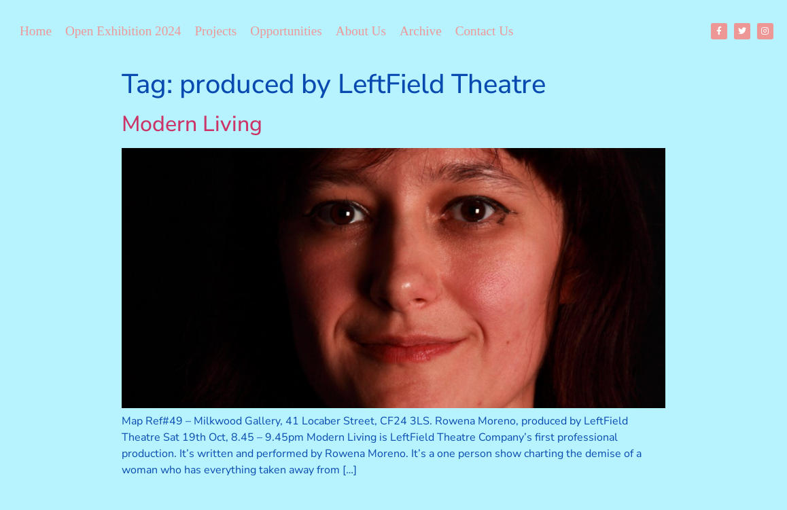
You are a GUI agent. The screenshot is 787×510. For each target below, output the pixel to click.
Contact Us (484, 31)
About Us (361, 31)
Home (36, 31)
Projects (215, 31)
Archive (421, 31)
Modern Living (192, 124)
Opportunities (286, 31)
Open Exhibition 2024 (123, 31)
